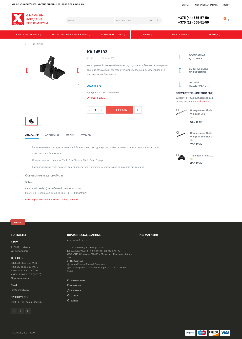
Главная (26, 43)
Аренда (213, 34)
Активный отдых (112, 34)
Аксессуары (179, 34)
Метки (70, 135)
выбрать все (203, 101)
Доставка (74, 290)
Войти (227, 5)
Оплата (72, 295)
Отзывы (86, 135)
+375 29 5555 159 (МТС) (25, 266)
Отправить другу (96, 97)
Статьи (185, 5)
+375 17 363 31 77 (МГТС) (26, 274)
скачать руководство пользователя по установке (51, 199)
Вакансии (74, 285)
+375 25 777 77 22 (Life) (24, 270)
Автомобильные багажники (70, 34)
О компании (76, 280)
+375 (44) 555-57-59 (193, 18)
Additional (52, 135)
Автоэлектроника (27, 34)
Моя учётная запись (206, 5)
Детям (146, 34)
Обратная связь (20, 278)
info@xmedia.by (20, 290)
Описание (32, 135)
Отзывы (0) (108, 58)
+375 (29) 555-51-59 (193, 22)
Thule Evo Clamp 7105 (202, 155)
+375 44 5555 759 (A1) (24, 262)
